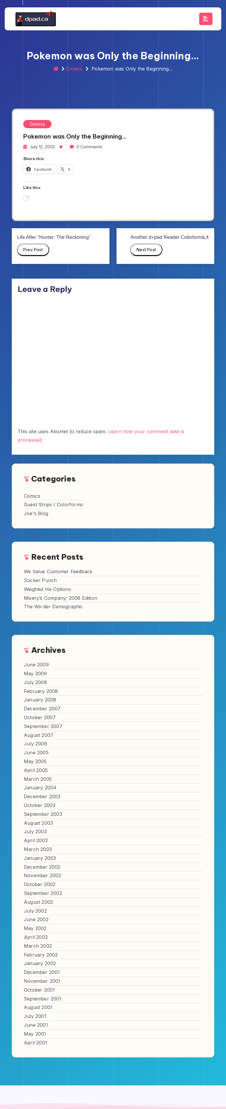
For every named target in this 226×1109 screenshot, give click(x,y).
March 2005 (38, 779)
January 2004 (40, 788)
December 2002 (42, 867)
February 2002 (41, 955)
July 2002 (35, 911)
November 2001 (42, 981)
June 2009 (36, 665)
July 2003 (35, 831)
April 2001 (35, 1043)
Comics (74, 69)
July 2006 (35, 744)
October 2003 (39, 805)
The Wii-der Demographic (53, 606)
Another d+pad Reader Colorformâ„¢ (169, 237)
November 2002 (42, 875)
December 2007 (42, 709)
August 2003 (38, 823)
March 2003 (38, 849)
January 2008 (40, 700)
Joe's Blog (36, 513)
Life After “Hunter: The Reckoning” (53, 237)
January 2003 (40, 858)
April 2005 (36, 770)
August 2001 (38, 1007)
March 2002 (38, 946)
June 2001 (36, 1025)
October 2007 (40, 717)
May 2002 (35, 928)
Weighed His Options (47, 589)
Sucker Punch (40, 580)
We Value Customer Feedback (58, 571)
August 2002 (38, 902)
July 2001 (35, 1016)
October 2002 (39, 884)
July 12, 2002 (42, 146)
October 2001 (39, 990)
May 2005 (35, 761)
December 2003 (42, 796)
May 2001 (35, 1034)
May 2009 (35, 673)
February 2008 (41, 691)
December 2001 (42, 972)
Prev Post (33, 251)
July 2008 (35, 682)
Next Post (146, 251)
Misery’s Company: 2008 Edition (60, 598)
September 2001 (43, 999)
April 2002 (36, 937)
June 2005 (36, 752)
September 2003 (43, 814)
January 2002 (40, 963)
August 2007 (38, 735)
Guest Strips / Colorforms (53, 504)
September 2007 (43, 726)
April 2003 (36, 840)
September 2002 (43, 893)
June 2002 (36, 919)
